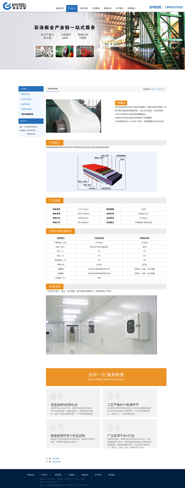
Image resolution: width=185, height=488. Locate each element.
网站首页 (60, 8)
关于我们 (119, 8)
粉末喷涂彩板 (26, 99)
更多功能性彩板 (27, 114)
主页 (153, 89)
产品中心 (72, 8)
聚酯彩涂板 (25, 94)
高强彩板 (56, 459)
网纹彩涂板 (57, 462)
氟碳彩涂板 (25, 104)
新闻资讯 (107, 8)
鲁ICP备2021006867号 (81, 485)
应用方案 (84, 8)
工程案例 (96, 8)
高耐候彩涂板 (26, 109)
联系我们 (131, 8)
